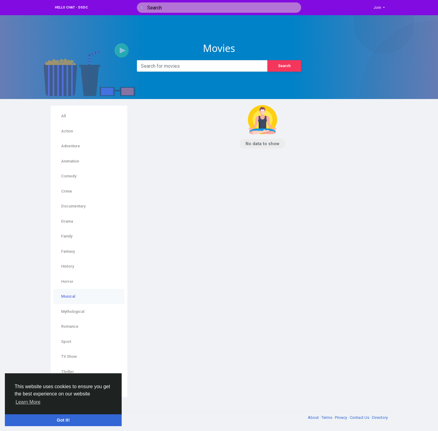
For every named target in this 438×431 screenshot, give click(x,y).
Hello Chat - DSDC (71, 7)
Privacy (341, 417)
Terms (327, 417)
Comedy (68, 176)
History (67, 266)
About (314, 417)
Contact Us (360, 417)
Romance (69, 326)
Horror (67, 281)
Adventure (70, 146)
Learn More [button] (28, 402)
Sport (66, 341)
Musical (68, 296)
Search (284, 66)
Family (66, 236)
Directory (380, 417)
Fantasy (68, 251)
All (63, 116)
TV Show (69, 356)
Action (67, 131)
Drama (67, 221)
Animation (70, 161)
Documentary (73, 206)
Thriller (67, 371)
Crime (66, 191)
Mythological (72, 311)
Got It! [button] (63, 420)
